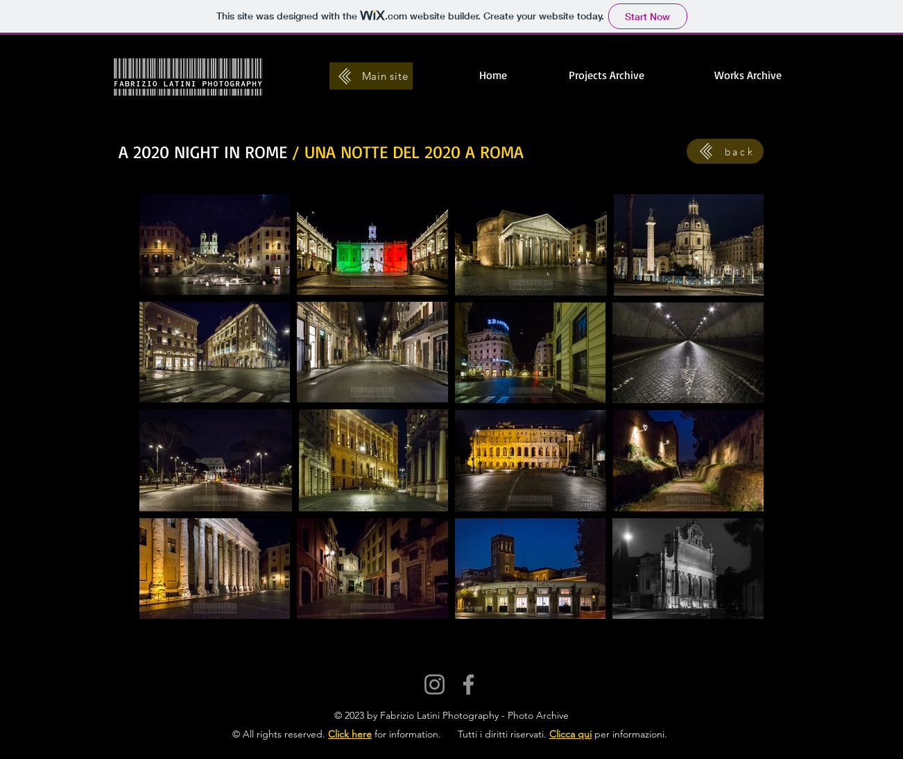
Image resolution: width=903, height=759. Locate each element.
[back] (725, 151)
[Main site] (371, 75)
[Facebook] (468, 684)
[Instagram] (434, 684)
